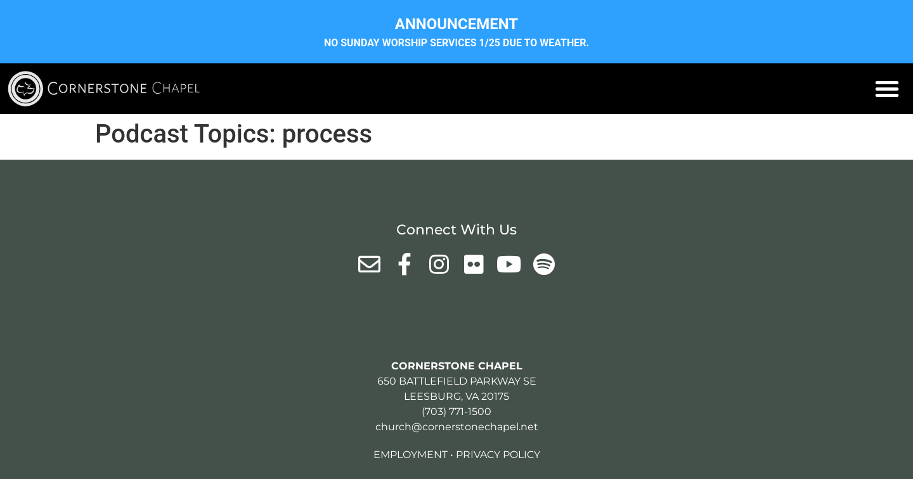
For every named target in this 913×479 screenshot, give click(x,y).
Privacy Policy (498, 455)
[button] (887, 89)
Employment (410, 455)
